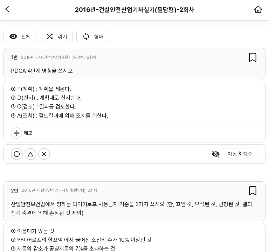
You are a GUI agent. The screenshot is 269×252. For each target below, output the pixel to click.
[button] (7, 10)
